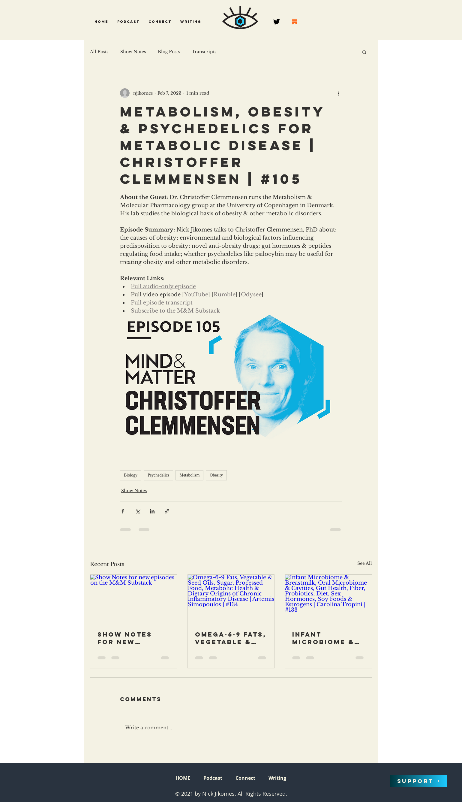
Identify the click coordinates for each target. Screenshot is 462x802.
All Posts (99, 51)
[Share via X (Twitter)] (137, 511)
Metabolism (189, 475)
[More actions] (338, 93)
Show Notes (133, 51)
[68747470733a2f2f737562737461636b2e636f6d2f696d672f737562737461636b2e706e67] (294, 21)
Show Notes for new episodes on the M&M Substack (125, 638)
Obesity (216, 475)
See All (364, 563)
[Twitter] (276, 21)
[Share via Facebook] (123, 511)
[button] (128, 21)
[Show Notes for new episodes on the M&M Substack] (133, 599)
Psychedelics (158, 475)
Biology (130, 475)
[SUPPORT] (418, 781)
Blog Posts (169, 51)
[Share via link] (167, 511)
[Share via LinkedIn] (152, 511)
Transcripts (204, 51)
